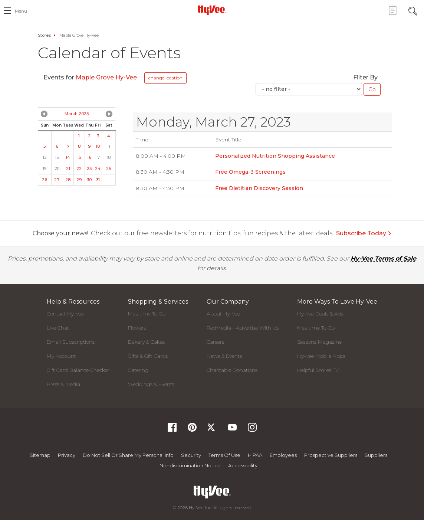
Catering (138, 370)
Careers (215, 342)
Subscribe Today (364, 233)
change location (165, 78)
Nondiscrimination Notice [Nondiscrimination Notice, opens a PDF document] (190, 465)
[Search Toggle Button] (412, 10)
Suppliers (376, 455)
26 (44, 179)
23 (89, 168)
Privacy (66, 455)
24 (98, 168)
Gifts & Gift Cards (148, 356)
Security (191, 455)
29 (79, 179)
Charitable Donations (232, 370)
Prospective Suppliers (330, 455)
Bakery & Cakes (146, 342)
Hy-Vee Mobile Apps (321, 356)
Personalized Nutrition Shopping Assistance (275, 156)
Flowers (137, 327)
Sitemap (40, 455)
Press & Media (63, 384)
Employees (283, 455)
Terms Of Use (224, 455)
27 (56, 179)
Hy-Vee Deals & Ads (320, 313)
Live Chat (58, 327)
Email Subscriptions (71, 342)
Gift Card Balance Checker (78, 370)
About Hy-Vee (223, 313)
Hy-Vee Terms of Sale (383, 258)
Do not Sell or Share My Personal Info (128, 455)
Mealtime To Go (146, 313)
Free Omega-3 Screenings (250, 172)
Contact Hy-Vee (65, 313)
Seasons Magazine (319, 342)
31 (98, 179)
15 (79, 157)
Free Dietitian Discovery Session (259, 188)
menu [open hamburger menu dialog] (21, 11)
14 (68, 157)
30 (89, 179)
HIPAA (255, 455)
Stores (44, 35)
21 (68, 168)
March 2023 (77, 113)
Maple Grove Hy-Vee (107, 77)
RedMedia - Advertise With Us (243, 327)
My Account (61, 356)
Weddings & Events (151, 384)
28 (67, 179)
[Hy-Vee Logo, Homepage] (212, 10)
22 (79, 168)
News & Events (224, 356)
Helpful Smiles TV (318, 370)
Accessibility (242, 465)
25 (108, 168)
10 (98, 146)
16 (89, 157)
